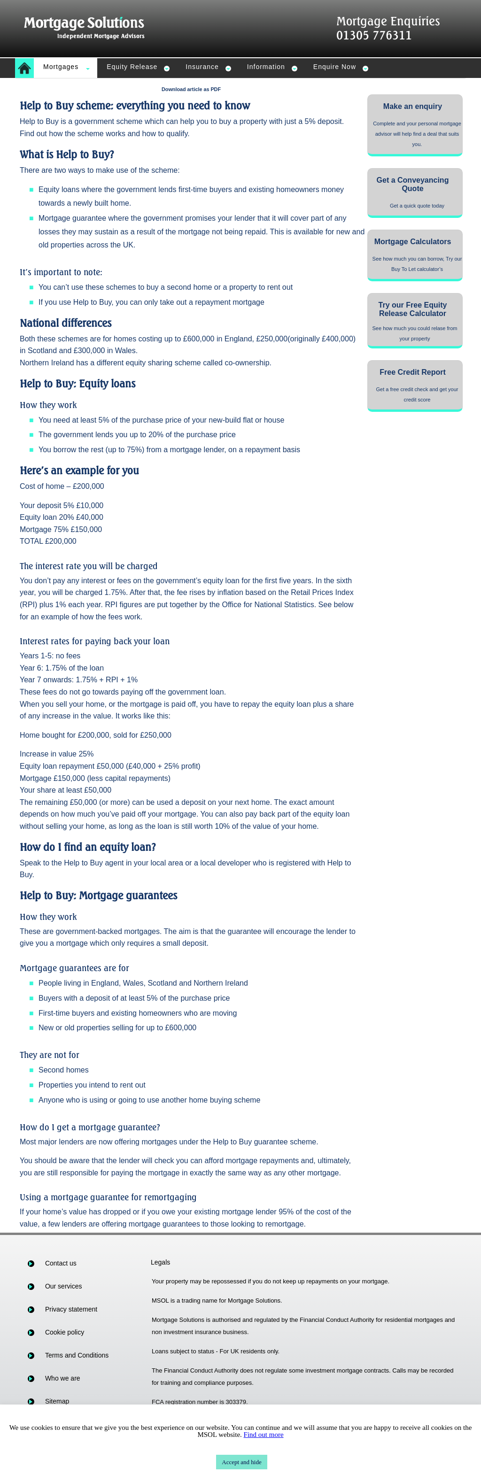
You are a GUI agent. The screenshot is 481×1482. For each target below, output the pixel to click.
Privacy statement (71, 1309)
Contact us (61, 1263)
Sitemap (57, 1401)
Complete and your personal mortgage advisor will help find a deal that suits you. (417, 134)
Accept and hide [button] (241, 1462)
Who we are (62, 1378)
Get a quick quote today (417, 205)
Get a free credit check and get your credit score (417, 394)
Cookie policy (64, 1332)
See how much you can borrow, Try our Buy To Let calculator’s (417, 264)
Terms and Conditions (77, 1355)
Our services (63, 1286)
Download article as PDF (191, 89)
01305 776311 (374, 35)
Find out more (264, 1434)
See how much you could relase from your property (415, 333)
